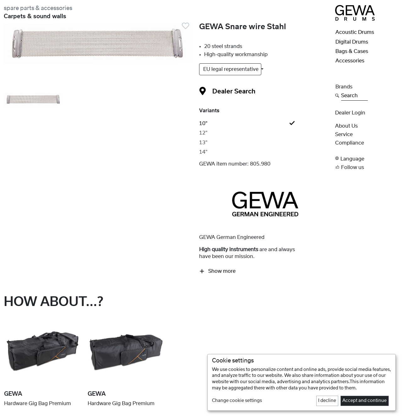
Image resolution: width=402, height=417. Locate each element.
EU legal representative (231, 69)
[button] (366, 158)
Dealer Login (350, 112)
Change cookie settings (237, 401)
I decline (327, 401)
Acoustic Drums (354, 32)
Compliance (349, 142)
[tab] (265, 123)
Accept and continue (364, 401)
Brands (343, 86)
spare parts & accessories (38, 8)
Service (344, 134)
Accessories (349, 60)
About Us (346, 126)
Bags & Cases (351, 51)
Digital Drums (351, 42)
